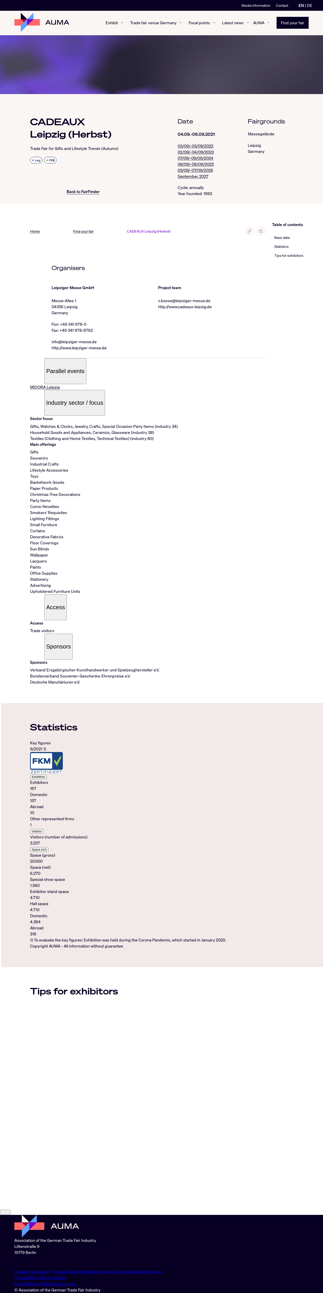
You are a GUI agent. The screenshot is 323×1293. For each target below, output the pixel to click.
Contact (282, 5)
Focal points (199, 23)
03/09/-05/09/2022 (195, 146)
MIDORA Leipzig (45, 387)
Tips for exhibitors (288, 255)
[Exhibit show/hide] (122, 23)
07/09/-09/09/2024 (195, 158)
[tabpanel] (148, 841)
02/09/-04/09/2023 (196, 152)
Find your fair (292, 23)
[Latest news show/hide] (247, 23)
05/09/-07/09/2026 (195, 170)
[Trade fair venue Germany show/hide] (180, 23)
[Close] (5, 1250)
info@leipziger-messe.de (74, 342)
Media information (256, 5)
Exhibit (112, 23)
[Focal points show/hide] (214, 23)
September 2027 (193, 176)
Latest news (233, 23)
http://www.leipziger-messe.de (79, 348)
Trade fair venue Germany (153, 23)
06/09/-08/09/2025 (196, 164)
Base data (282, 237)
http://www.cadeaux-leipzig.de (185, 307)
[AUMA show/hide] (268, 23)
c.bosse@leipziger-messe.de (184, 300)
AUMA (258, 23)
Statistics (281, 246)
